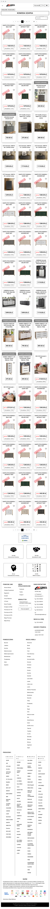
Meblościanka (30, 692)
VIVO (39, 811)
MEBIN (29, 776)
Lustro (28, 687)
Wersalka (29, 736)
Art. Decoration (9, 779)
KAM (18, 821)
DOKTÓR (8, 822)
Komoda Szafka (30, 659)
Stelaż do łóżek (30, 714)
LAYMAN (19, 844)
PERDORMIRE (30, 856)
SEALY (39, 771)
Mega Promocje (7, 618)
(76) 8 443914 (39, 601)
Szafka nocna (30, 725)
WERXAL (40, 820)
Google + (21, 594)
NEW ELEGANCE (31, 838)
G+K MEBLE (19, 781)
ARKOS (7, 776)
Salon (5, 662)
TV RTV (29, 734)
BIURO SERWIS (9, 793)
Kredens (29, 667)
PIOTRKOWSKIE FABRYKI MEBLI (31, 863)
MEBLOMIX (30, 809)
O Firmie (6, 601)
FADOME (19, 762)
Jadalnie (6, 645)
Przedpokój (29, 703)
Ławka (28, 681)
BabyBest (8, 782)
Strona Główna (7, 587)
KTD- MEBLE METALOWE (19, 841)
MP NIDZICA (30, 829)
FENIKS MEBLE (20, 768)
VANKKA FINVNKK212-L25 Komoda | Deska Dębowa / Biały (25, 358)
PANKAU (29, 853)
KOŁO (18, 837)
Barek (28, 645)
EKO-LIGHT (8, 831)
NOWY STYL (30, 840)
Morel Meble (30, 822)
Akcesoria (29, 642)
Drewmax (8, 828)
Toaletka (29, 731)
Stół (28, 717)
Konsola (29, 662)
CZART (7, 813)
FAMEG (18, 765)
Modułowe (29, 695)
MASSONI (30, 763)
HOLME (18, 812)
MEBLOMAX (30, 802)
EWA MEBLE (8, 837)
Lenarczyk (19, 847)
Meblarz (29, 779)
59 (34, 21)
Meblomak (30, 799)
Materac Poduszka (31, 689)
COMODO (8, 810)
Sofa (28, 711)
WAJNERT (40, 814)
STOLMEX (40, 800)
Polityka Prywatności (9, 590)
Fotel (28, 651)
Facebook (21, 589)
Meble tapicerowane (9, 653)
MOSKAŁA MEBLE (30, 826)
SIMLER (40, 779)
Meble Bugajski (31, 785)
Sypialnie (6, 664)
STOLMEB (40, 797)
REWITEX (40, 768)
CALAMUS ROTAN (8, 804)
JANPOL (18, 818)
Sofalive (40, 782)
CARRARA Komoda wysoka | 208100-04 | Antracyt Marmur (41, 292)
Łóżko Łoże (29, 684)
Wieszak (29, 739)
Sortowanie (42, 16)
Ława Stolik (29, 678)
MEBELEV (30, 773)
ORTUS (29, 848)
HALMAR (19, 801)
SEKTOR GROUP (41, 773)
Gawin (18, 786)
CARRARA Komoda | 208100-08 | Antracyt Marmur (24, 292)
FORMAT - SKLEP (19, 771)
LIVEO (18, 853)
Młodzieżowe (7, 656)
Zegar (28, 747)
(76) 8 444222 (39, 599)
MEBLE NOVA (30, 787)
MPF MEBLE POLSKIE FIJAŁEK (30, 834)
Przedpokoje (7, 659)
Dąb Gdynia (8, 816)
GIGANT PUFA (20, 789)
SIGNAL (40, 776)
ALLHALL (8, 769)
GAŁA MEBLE (19, 783)
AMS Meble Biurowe (8, 773)
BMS (7, 796)
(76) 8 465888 (39, 604)
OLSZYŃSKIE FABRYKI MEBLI (31, 844)
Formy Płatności (8, 598)
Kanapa (29, 656)
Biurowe (6, 642)
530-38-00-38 (39, 610)
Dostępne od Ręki (8, 607)
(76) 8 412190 (39, 607)
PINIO (29, 859)
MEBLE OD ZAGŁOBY (30, 791)
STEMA (39, 788)
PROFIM (29, 872)
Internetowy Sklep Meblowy (9, 899)
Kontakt (6, 595)
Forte (18, 775)
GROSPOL (19, 795)
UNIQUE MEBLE (41, 808)
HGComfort (19, 809)
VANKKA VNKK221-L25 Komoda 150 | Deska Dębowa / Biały (41, 325)
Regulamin (6, 593)
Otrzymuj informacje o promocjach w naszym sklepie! (25, 602)
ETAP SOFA (8, 834)
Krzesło (29, 670)
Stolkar (39, 791)
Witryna (29, 742)
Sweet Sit (40, 802)
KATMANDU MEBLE (19, 825)
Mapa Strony (7, 620)
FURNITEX (19, 778)
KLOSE (18, 828)
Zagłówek (29, 745)
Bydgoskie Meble (8, 800)
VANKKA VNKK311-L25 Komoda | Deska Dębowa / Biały (9, 358)
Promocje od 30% (8, 615)
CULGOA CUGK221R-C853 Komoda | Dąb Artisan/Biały (9, 325)
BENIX (7, 785)
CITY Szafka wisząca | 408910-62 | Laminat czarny (41, 116)
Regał (28, 709)
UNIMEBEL (40, 805)
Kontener (29, 664)
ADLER (7, 760)
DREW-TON (8, 825)
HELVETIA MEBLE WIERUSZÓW (19, 806)
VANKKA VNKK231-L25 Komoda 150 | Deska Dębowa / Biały (25, 325)
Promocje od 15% (8, 609)
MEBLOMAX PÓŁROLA (30, 806)
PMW (29, 869)
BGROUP (8, 790)
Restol (39, 765)
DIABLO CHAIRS (9, 819)
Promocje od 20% (8, 612)
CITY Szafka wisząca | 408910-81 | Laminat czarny (25, 116)
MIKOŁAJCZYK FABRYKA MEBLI (31, 813)
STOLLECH (40, 794)
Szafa (28, 722)
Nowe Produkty (7, 604)
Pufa (28, 706)
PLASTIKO (30, 866)
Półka (28, 700)
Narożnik (29, 698)
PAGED (29, 851)
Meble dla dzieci (8, 651)
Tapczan (29, 728)
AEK (7, 763)
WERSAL (40, 817)
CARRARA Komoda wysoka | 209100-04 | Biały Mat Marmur (41, 262)
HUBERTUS (19, 815)
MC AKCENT (30, 770)
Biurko (28, 648)
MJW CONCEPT (31, 816)
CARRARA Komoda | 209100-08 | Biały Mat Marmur (9, 292)
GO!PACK (19, 792)
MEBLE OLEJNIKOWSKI (31, 796)
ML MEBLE (30, 819)
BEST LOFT (8, 787)
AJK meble (8, 766)
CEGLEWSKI (8, 808)
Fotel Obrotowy (30, 653)
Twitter (21, 592)
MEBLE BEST (30, 782)
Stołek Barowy (30, 720)
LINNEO (18, 850)
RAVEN (39, 762)
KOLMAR (19, 834)
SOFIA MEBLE (41, 785)
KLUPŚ (18, 831)
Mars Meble (30, 760)
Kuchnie (6, 648)
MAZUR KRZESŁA (29, 767)
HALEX (18, 798)
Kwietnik (29, 676)
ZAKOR (39, 823)
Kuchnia (29, 673)
